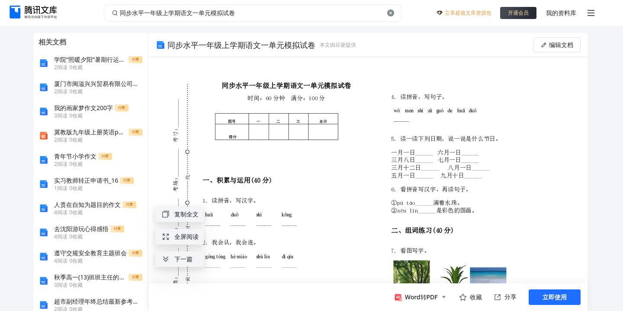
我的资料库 (561, 13)
